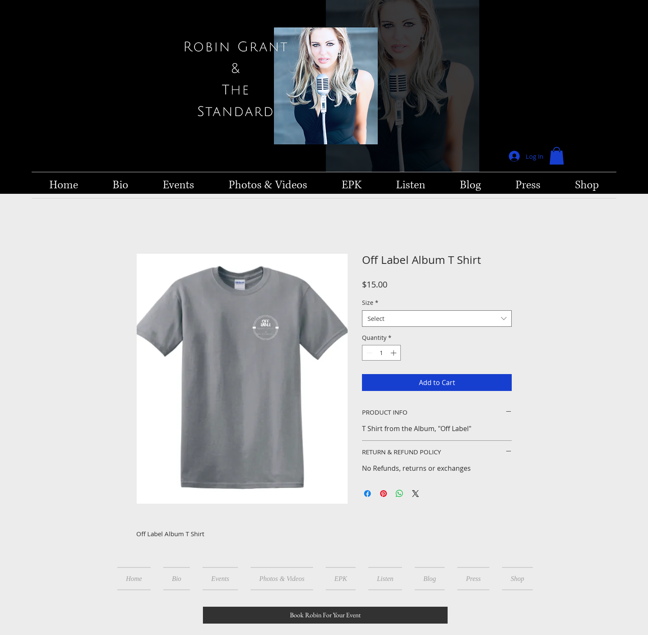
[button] (556, 156)
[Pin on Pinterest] (383, 493)
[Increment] (394, 352)
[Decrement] (368, 352)
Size (370, 303)
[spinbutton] (381, 352)
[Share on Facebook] (367, 493)
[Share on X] (415, 493)
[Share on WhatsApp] (399, 493)
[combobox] (437, 318)
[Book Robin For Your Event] (325, 615)
